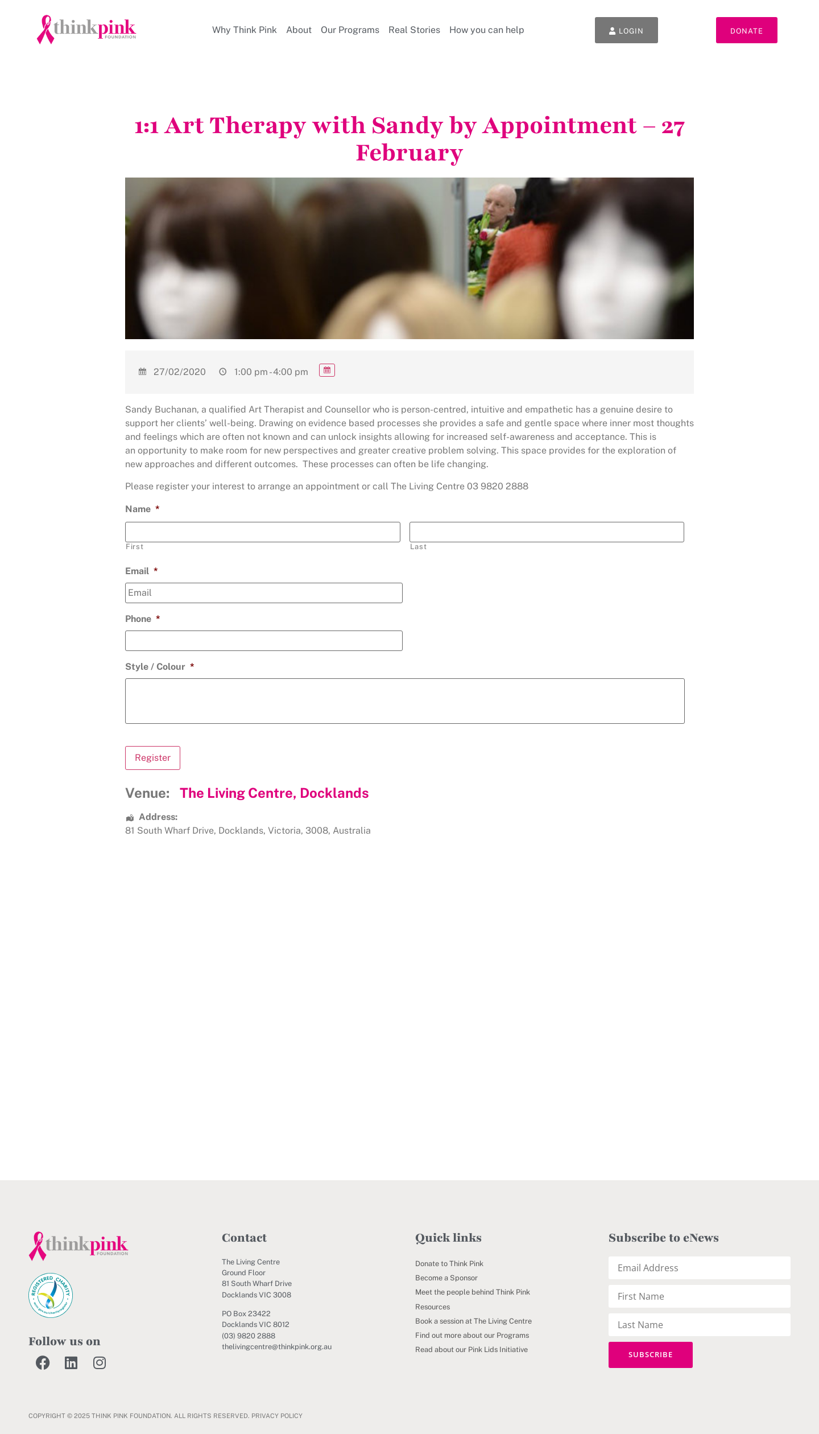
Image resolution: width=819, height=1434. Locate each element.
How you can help (486, 29)
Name (142, 509)
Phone (142, 618)
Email (141, 571)
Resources (432, 1306)
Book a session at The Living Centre (473, 1320)
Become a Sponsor (446, 1278)
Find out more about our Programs (472, 1335)
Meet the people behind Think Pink (472, 1292)
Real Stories (414, 29)
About (299, 29)
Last (418, 546)
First (134, 546)
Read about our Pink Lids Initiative (471, 1349)
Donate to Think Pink (449, 1263)
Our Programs (350, 29)
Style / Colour (160, 666)
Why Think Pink (244, 29)
